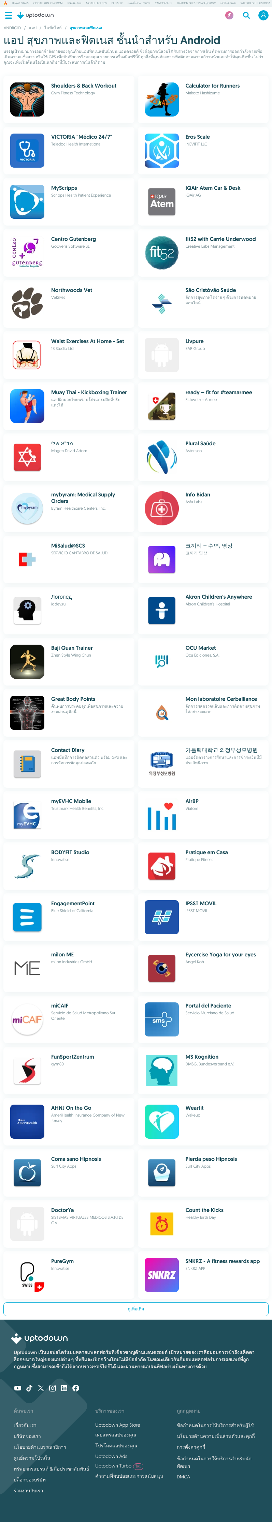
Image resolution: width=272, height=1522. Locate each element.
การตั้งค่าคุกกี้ (191, 1447)
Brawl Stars (20, 3)
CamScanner (163, 3)
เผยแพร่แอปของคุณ (115, 1435)
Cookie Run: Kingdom (48, 3)
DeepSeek (117, 3)
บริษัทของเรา (27, 1436)
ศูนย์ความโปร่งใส (32, 1458)
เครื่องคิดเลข (228, 3)
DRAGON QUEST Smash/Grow (196, 3)
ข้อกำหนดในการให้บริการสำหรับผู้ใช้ (215, 1425)
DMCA (183, 1477)
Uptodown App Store (117, 1425)
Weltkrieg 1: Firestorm (255, 3)
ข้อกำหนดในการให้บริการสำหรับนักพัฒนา (214, 1462)
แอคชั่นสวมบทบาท (139, 3)
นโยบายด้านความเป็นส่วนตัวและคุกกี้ (216, 1436)
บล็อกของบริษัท (30, 1480)
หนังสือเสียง (74, 3)
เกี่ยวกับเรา (25, 1425)
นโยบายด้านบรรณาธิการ (40, 1447)
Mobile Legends (96, 3)
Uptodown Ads (111, 1456)
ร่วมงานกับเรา (28, 1491)
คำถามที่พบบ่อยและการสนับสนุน (129, 1476)
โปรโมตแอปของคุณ (116, 1446)
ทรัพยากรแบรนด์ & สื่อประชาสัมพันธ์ (51, 1469)
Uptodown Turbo (119, 1466)
